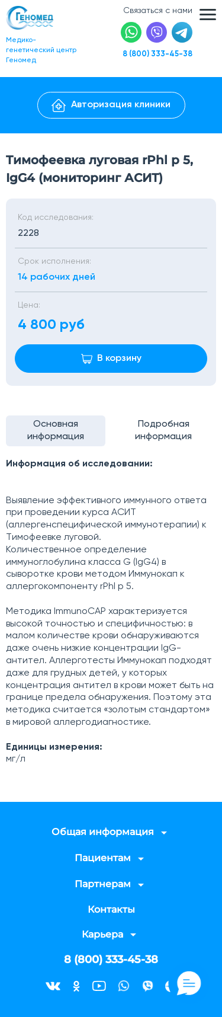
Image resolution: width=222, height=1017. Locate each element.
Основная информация (55, 431)
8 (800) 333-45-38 (157, 54)
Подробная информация (163, 431)
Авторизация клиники (111, 105)
